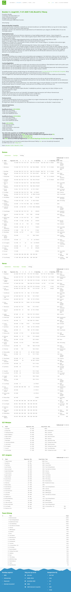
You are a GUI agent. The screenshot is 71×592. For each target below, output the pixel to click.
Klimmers (25, 2)
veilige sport (18, 142)
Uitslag (22, 155)
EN (53, 2)
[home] (4, 3)
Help (34, 2)
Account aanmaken (63, 2)
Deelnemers (8, 155)
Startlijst (15, 155)
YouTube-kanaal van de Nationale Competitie (53, 71)
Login (56, 2)
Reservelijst (16, 266)
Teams (29, 2)
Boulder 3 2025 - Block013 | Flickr (14, 145)
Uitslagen (18, 2)
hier (40, 141)
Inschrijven (12, 2)
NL (49, 2)
